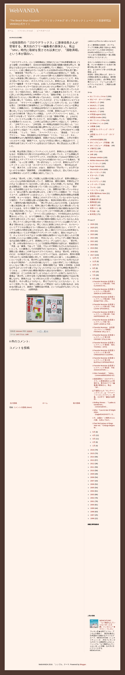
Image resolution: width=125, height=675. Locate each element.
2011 (92, 467)
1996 (92, 518)
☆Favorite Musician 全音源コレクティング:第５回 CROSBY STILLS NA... (103, 337)
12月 (94, 258)
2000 (92, 505)
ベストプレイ (95, 190)
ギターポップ (95, 175)
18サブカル (20, 334)
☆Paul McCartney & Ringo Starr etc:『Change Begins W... (103, 425)
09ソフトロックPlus (98, 120)
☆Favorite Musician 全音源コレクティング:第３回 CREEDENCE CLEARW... (103, 352)
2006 (92, 484)
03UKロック (95, 102)
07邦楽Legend (95, 114)
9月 (94, 268)
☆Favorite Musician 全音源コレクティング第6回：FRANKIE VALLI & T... (103, 329)
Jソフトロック (95, 163)
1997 (92, 515)
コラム (92, 178)
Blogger (83, 664)
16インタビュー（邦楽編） (100, 145)
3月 (94, 439)
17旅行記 (93, 148)
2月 (94, 442)
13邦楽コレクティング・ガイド (102, 134)
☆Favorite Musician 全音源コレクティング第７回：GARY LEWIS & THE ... (103, 322)
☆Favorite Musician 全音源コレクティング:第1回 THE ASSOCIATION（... (103, 368)
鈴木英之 (93, 214)
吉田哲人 (93, 196)
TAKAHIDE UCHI (96, 169)
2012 (92, 464)
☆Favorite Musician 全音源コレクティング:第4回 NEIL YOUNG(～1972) (103, 345)
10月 (94, 265)
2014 (92, 457)
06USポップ (95, 111)
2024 (92, 231)
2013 (92, 460)
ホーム (10, 31)
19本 (27, 334)
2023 (92, 234)
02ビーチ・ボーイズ (98, 99)
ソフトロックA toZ (25, 31)
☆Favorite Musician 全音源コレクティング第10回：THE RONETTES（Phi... (103, 299)
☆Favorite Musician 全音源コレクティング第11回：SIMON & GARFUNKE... (103, 291)
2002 (92, 498)
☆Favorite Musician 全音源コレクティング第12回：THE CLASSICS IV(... (103, 283)
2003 (92, 494)
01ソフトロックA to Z (98, 96)
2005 (92, 488)
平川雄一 (93, 211)
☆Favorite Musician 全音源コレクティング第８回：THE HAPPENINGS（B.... (103, 314)
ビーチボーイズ (43, 31)
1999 (92, 508)
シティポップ (95, 184)
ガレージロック (96, 172)
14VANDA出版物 (96, 140)
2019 (92, 248)
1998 (92, 512)
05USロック (95, 108)
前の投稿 (76, 403)
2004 (92, 491)
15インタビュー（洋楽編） (100, 142)
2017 (92, 255)
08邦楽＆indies (96, 117)
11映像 (92, 126)
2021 (92, 241)
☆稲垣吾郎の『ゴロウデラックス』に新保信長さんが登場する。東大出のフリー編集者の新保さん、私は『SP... (103, 383)
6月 (94, 278)
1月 (94, 446)
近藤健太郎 (94, 199)
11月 (94, 261)
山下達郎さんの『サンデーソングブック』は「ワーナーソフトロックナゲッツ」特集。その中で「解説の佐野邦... (103, 395)
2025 (92, 228)
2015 (92, 453)
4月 (94, 435)
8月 (94, 272)
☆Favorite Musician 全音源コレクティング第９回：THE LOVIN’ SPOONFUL (103, 306)
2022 (92, 238)
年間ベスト (94, 208)
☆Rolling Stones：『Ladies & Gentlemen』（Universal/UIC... (103, 404)
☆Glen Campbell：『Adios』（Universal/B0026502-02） (104, 374)
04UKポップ (95, 105)
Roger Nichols (95, 166)
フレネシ (93, 187)
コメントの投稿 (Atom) (23, 407)
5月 (94, 432)
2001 (92, 501)
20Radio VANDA (96, 157)
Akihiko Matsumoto (97, 160)
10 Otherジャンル (97, 123)
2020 (92, 245)
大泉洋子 (93, 205)
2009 (92, 474)
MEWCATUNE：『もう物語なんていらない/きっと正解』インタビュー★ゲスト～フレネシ (107, 624)
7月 (94, 275)
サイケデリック (96, 181)
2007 (92, 481)
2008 (92, 477)
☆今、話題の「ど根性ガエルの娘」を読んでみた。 (103, 419)
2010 (92, 470)
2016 (92, 450)
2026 (92, 224)
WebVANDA (24, 10)
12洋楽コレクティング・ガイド (102, 129)
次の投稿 (13, 403)
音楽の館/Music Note (98, 193)
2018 (92, 252)
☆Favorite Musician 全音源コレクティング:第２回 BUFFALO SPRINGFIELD (103, 360)
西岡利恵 (93, 202)
